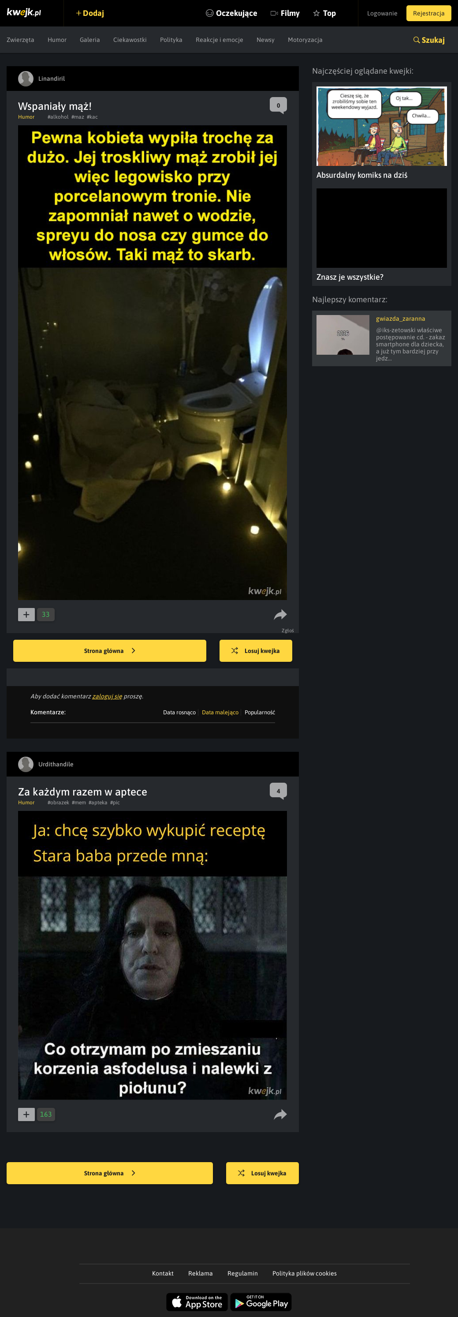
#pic (115, 802)
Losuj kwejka (255, 651)
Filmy (290, 13)
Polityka (171, 39)
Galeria (90, 39)
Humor (57, 39)
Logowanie (382, 13)
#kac (92, 117)
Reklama (200, 1273)
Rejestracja (429, 13)
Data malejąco (220, 712)
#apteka (98, 802)
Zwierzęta (20, 39)
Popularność (260, 712)
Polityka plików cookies (304, 1273)
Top (329, 13)
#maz (77, 117)
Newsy (266, 39)
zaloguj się (107, 696)
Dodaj (93, 13)
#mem (79, 802)
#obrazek (58, 802)
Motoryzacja (305, 39)
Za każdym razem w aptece (82, 792)
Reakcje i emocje (219, 39)
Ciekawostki (130, 39)
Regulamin (242, 1273)
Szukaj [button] (433, 40)
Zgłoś (288, 630)
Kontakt (163, 1273)
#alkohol (58, 117)
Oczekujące (236, 13)
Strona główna (109, 651)
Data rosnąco (179, 712)
